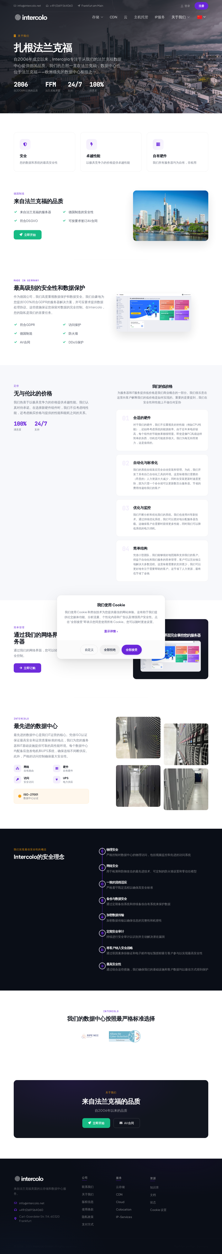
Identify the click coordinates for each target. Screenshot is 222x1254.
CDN (113, 17)
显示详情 (111, 631)
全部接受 (133, 649)
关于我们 (180, 17)
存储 (97, 17)
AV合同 (127, 1128)
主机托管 (141, 17)
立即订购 (27, 672)
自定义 (87, 649)
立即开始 (28, 239)
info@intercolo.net (31, 1208)
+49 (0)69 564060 (31, 1215)
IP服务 (160, 17)
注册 (201, 5)
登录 (185, 5)
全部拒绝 (110, 649)
